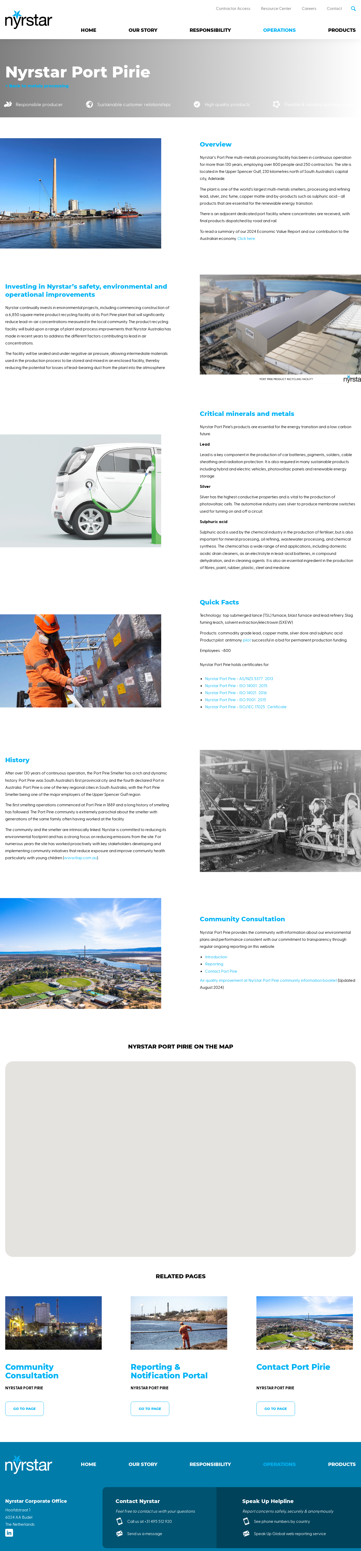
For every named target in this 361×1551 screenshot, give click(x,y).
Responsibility (210, 30)
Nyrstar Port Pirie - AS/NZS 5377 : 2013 (239, 678)
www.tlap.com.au (80, 857)
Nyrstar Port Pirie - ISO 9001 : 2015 (235, 699)
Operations (279, 30)
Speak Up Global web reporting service (290, 1533)
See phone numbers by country (282, 1521)
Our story (143, 30)
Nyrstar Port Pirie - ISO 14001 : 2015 (236, 685)
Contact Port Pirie (221, 970)
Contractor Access (233, 8)
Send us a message (144, 1533)
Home (88, 30)
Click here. (246, 238)
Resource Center (276, 8)
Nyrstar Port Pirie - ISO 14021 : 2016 (236, 692)
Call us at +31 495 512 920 (149, 1521)
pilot (247, 639)
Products (342, 30)
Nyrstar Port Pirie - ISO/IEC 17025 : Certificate (246, 706)
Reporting (214, 963)
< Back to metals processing (37, 85)
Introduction (216, 956)
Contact (334, 8)
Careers (309, 8)
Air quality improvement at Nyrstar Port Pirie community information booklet (268, 980)
